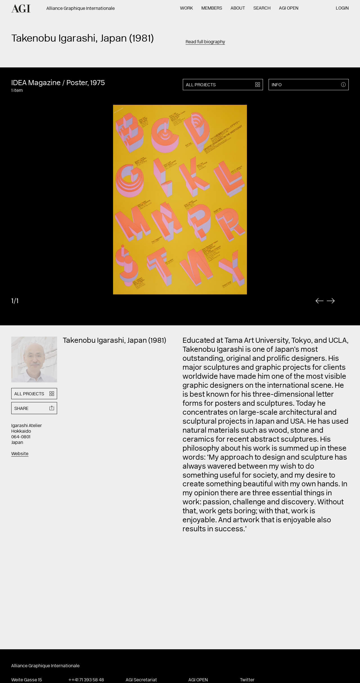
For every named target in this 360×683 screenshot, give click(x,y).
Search (262, 8)
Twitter (247, 680)
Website (19, 454)
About (238, 8)
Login (342, 8)
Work (186, 8)
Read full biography (205, 42)
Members (211, 8)
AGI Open (288, 8)
